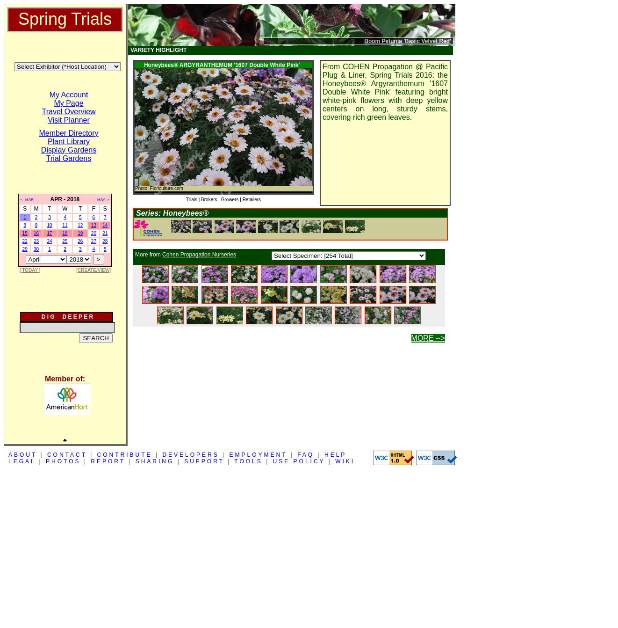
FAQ (305, 455)
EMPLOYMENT (258, 455)
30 (36, 249)
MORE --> (428, 338)
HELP (335, 455)
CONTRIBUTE (124, 455)
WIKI (345, 461)
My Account (69, 95)
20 (93, 233)
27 (93, 241)
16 (36, 233)
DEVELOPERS (190, 455)
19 (80, 233)
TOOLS (248, 461)
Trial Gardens (68, 158)
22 (25, 241)
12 (80, 225)
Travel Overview (69, 112)
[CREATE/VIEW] (93, 270)
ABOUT (22, 455)
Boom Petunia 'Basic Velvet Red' (407, 41)
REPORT (108, 461)
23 (36, 241)
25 (64, 241)
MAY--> (103, 199)
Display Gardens (68, 150)
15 (25, 233)
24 (49, 241)
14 (105, 225)
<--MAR (27, 199)
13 (93, 225)
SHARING (155, 461)
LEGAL (22, 461)
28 (105, 241)
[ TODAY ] (30, 270)
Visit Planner (69, 120)
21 (105, 233)
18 (64, 233)
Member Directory (68, 133)
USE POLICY (299, 461)
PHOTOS (63, 461)
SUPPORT (204, 461)
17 (49, 233)
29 (25, 249)
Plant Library (69, 142)
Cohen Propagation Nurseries (199, 254)
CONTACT (67, 455)
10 (49, 225)
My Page (68, 103)
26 (80, 241)
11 (64, 225)
